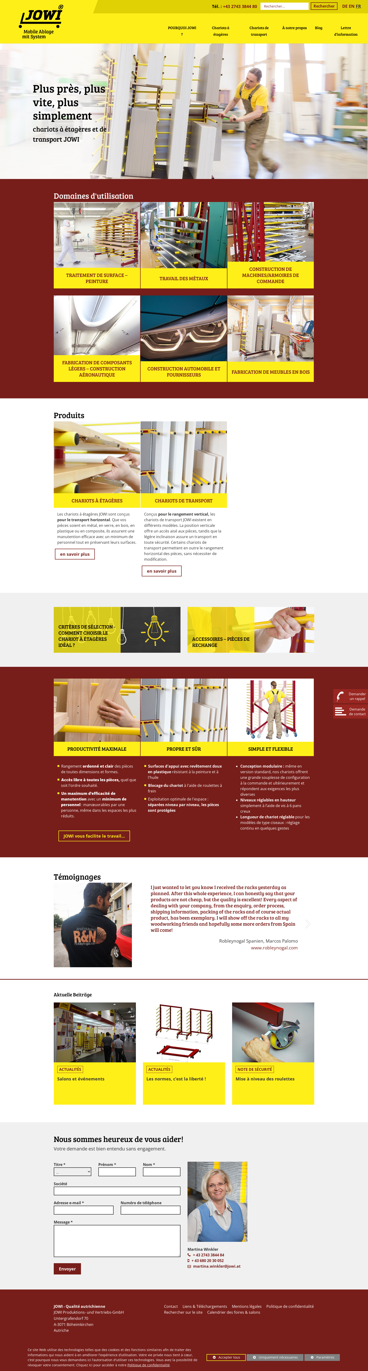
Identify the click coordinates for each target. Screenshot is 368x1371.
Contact (171, 1306)
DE (345, 6)
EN (352, 6)
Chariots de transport (184, 500)
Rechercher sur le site (183, 1312)
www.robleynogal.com (274, 947)
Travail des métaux (184, 278)
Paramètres (319, 1358)
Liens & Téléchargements (205, 1306)
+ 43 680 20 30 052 (208, 1260)
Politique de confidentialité (148, 1365)
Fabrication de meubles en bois (271, 372)
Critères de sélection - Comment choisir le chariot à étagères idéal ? (86, 635)
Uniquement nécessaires (272, 1358)
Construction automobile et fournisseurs (183, 371)
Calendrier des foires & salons (233, 1312)
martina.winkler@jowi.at (217, 1266)
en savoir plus (75, 554)
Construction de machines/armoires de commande (270, 275)
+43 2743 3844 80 (240, 6)
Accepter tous (223, 1358)
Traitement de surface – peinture (97, 278)
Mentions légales (247, 1306)
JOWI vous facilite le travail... (94, 836)
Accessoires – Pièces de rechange (221, 642)
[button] (309, 925)
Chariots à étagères (97, 500)
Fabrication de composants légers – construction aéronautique (97, 368)
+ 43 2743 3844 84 (208, 1255)
